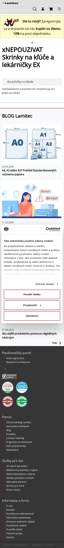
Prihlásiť (50, 544)
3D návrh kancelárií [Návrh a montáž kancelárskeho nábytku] (17, 466)
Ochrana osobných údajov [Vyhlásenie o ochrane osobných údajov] (20, 521)
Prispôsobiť (32, 305)
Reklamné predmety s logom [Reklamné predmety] (22, 470)
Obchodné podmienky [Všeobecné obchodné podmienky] (18, 517)
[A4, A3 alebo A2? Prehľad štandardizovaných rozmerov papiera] (32, 144)
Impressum (37, 544)
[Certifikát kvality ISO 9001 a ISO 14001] (7, 401)
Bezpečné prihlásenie (18, 362)
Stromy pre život (15, 485)
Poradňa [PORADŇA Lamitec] (10, 434)
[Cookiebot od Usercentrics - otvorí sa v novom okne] (46, 229)
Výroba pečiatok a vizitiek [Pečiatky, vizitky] (20, 477)
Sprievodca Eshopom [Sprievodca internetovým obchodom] (17, 426)
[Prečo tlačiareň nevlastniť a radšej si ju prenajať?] (32, 200)
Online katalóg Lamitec (18, 422)
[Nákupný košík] (51, 8)
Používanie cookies (16, 525)
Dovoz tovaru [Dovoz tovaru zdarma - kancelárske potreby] (13, 489)
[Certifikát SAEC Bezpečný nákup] (9, 376)
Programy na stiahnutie (19, 442)
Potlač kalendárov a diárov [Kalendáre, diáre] (20, 474)
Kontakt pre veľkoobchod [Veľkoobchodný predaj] (19, 513)
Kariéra (10, 537)
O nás (9, 505)
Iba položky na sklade (20, 81)
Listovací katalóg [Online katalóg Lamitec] (15, 438)
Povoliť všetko (32, 294)
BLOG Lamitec (17, 116)
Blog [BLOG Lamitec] (8, 430)
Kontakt (10, 509)
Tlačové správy (14, 533)
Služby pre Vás (12, 460)
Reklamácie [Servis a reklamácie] (12, 449)
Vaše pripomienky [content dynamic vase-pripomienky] (16, 445)
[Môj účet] (43, 8)
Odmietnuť (32, 315)
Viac (56, 343)
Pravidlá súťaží (14, 529)
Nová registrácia (15, 358)
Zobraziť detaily (44, 283)
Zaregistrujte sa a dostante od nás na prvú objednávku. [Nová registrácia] (32, 27)
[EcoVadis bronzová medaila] (7, 387)
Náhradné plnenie (16, 481)
